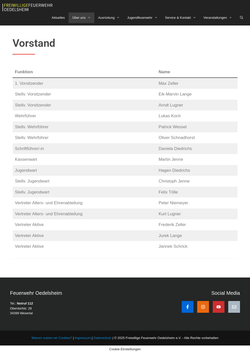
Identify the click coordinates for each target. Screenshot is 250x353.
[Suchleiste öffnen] (241, 17)
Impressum (83, 338)
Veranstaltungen (219, 17)
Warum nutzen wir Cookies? (52, 338)
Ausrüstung (110, 17)
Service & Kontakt (182, 17)
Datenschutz (103, 338)
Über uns (83, 17)
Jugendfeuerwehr (144, 17)
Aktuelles (58, 18)
